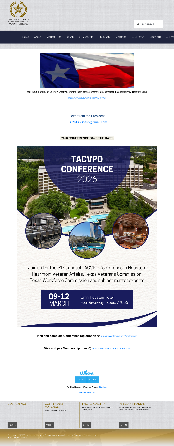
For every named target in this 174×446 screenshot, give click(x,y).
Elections (155, 37)
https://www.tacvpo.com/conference (119, 336)
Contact (121, 37)
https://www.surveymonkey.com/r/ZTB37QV (87, 97)
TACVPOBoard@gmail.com (87, 122)
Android (93, 379)
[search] (148, 24)
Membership (86, 37)
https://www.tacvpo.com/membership (111, 348)
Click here (102, 387)
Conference (54, 37)
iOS (81, 379)
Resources (104, 37)
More (12, 425)
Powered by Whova (87, 392)
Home (25, 37)
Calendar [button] (137, 37)
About (37, 37)
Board (70, 37)
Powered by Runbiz (17, 437)
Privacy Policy (91, 435)
